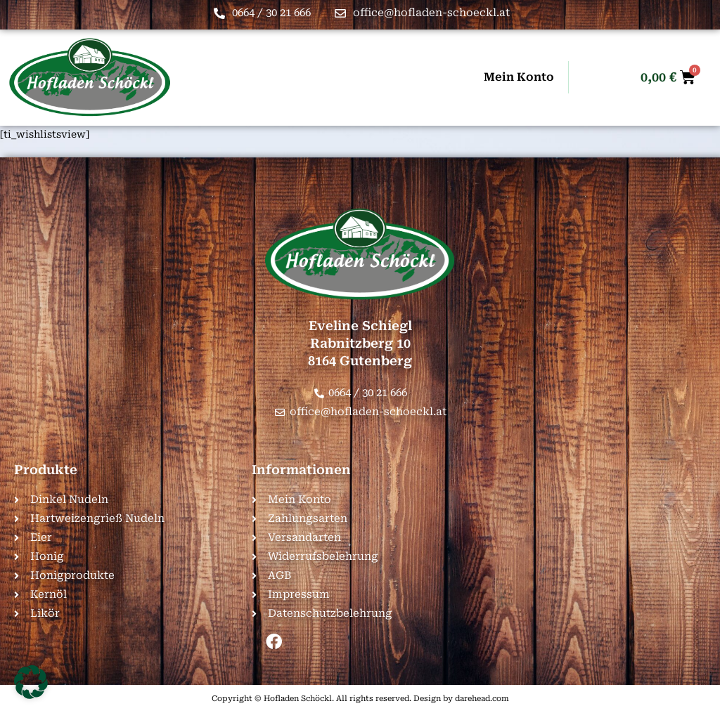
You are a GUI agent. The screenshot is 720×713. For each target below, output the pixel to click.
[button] (31, 682)
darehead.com (482, 698)
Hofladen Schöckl (298, 698)
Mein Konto (519, 77)
